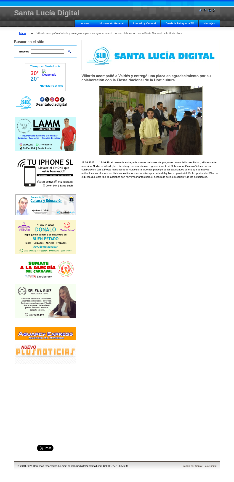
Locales (84, 23)
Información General (111, 23)
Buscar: (24, 51)
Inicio (22, 33)
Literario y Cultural (144, 23)
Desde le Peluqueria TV (179, 23)
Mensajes (209, 23)
